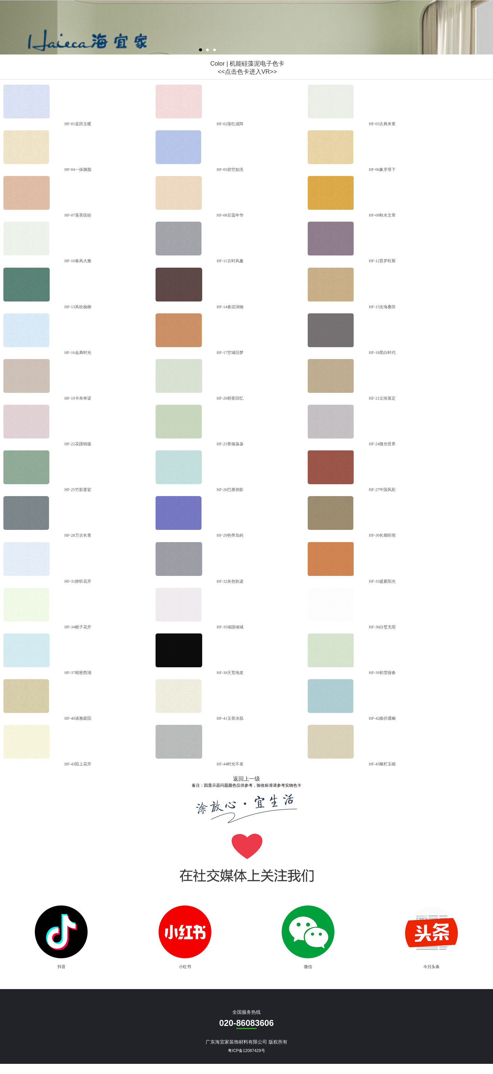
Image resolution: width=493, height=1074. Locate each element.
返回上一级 (246, 779)
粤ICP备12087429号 (246, 1050)
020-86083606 (246, 1023)
